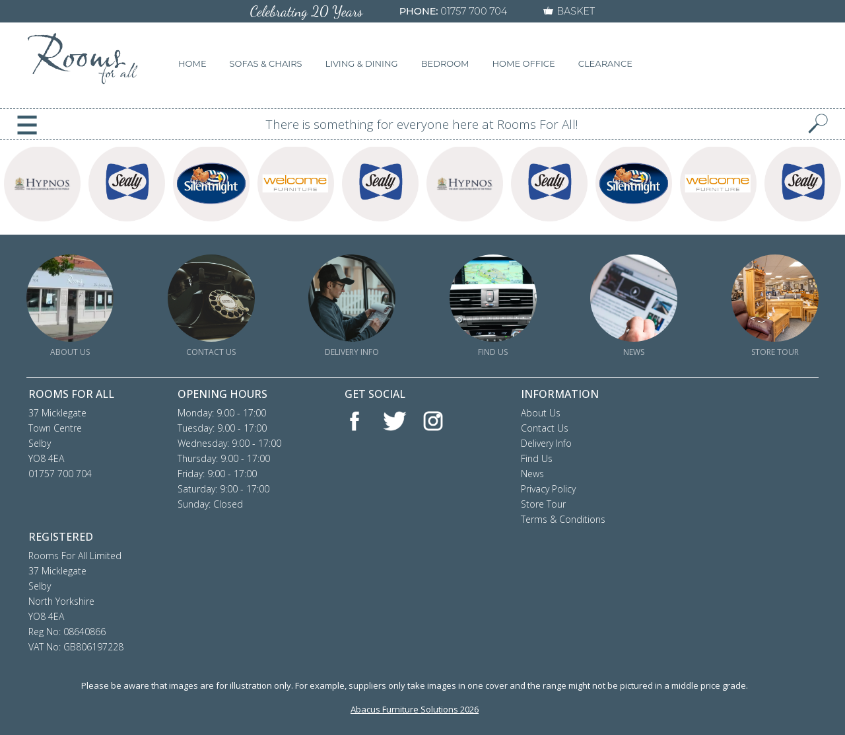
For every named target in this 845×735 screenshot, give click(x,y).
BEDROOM (445, 63)
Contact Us (544, 428)
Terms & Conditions (563, 519)
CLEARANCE (605, 63)
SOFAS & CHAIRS (266, 63)
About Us (540, 412)
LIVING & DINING (361, 63)
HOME (192, 63)
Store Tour (543, 504)
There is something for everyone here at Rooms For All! (422, 124)
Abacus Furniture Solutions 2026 (415, 709)
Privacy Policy (548, 489)
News (532, 473)
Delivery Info (546, 443)
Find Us (537, 458)
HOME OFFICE (523, 63)
